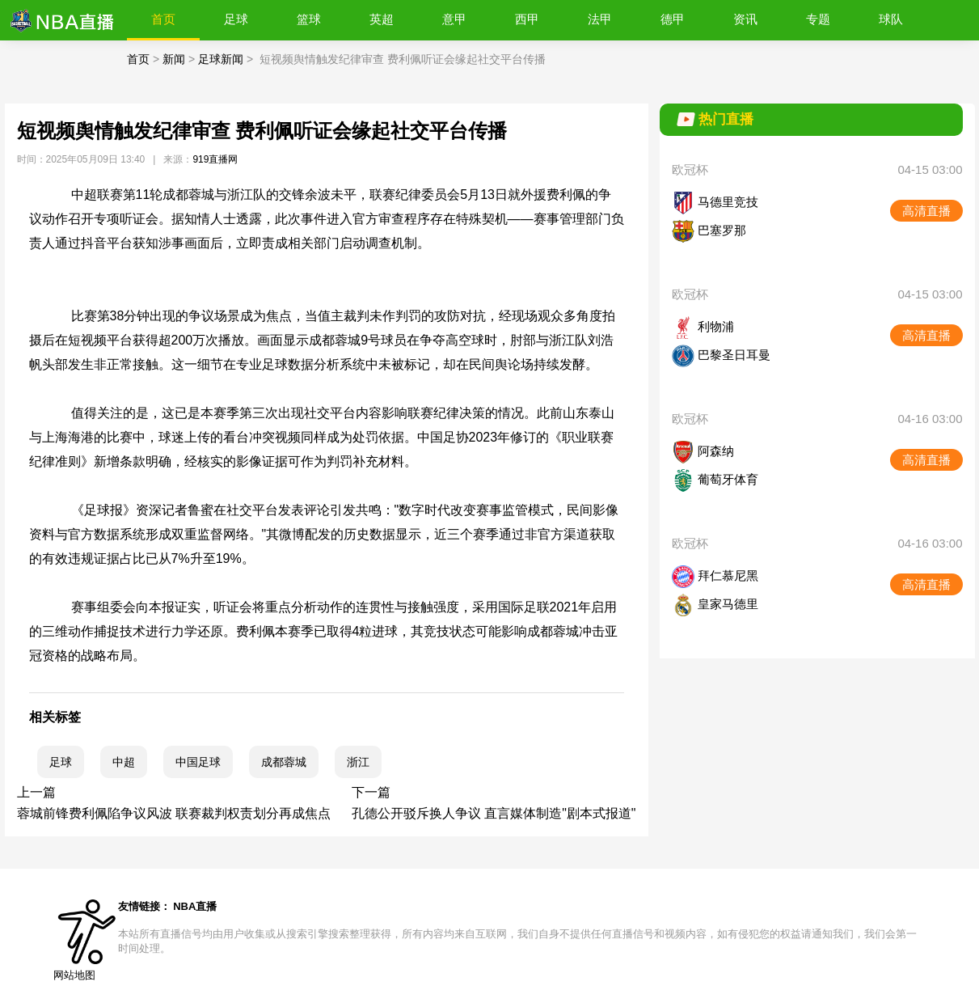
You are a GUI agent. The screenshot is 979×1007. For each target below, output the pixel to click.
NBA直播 (195, 906)
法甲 (600, 19)
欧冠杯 (690, 169)
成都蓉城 (283, 761)
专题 (818, 19)
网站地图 (74, 975)
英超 (381, 19)
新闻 (173, 59)
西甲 (527, 19)
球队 (891, 19)
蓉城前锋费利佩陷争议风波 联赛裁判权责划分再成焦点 (174, 813)
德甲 (672, 19)
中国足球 (198, 761)
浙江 (358, 761)
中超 (123, 761)
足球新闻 (220, 59)
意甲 (454, 19)
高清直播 (926, 211)
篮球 (309, 19)
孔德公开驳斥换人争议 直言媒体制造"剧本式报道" (494, 813)
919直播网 (215, 159)
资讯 (745, 19)
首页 (163, 19)
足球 (236, 19)
